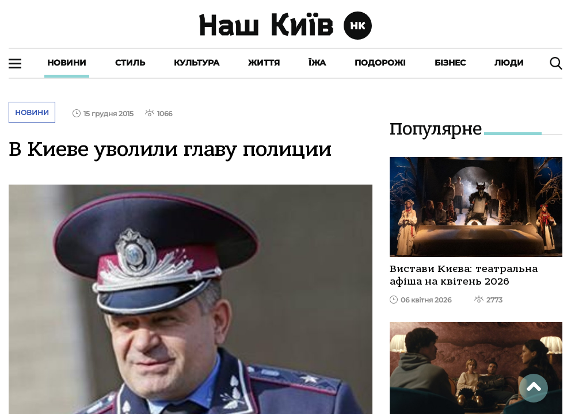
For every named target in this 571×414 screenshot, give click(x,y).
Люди (509, 62)
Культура (196, 62)
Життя (264, 62)
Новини (66, 62)
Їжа (317, 62)
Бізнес (450, 62)
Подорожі (380, 62)
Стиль (130, 62)
